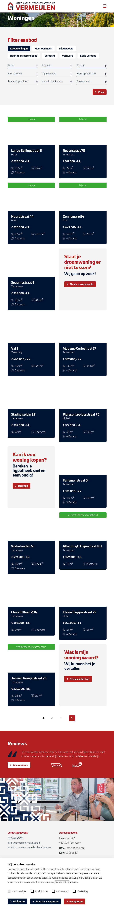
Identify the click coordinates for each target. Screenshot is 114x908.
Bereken (21, 485)
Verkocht (49, 55)
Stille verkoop (88, 55)
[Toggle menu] (105, 6)
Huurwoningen (43, 48)
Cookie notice (62, 882)
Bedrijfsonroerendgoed (23, 55)
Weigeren (17, 901)
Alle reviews (19, 770)
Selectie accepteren (46, 901)
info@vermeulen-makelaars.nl (24, 842)
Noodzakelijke (17, 891)
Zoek (99, 92)
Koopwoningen (19, 48)
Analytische (39, 891)
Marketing (80, 891)
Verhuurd (67, 55)
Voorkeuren (60, 891)
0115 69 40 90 (15, 838)
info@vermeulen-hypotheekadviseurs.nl (29, 846)
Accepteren (74, 901)
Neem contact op (78, 679)
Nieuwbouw (66, 48)
